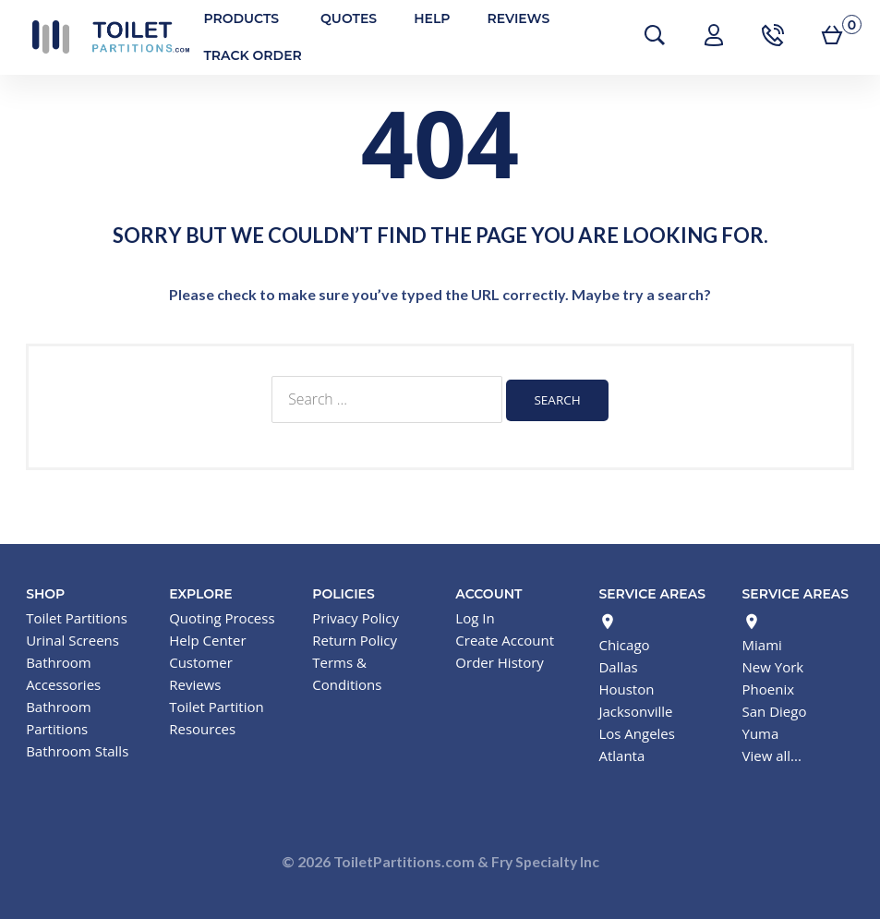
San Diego (774, 709)
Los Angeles (636, 731)
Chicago (623, 643)
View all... (772, 753)
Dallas (617, 665)
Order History (499, 660)
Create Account (504, 638)
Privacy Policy (355, 616)
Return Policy (354, 638)
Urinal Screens (72, 638)
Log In (474, 616)
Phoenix (768, 687)
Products (232, 18)
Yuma (760, 731)
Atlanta (621, 753)
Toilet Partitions (101, 36)
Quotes (339, 18)
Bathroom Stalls (77, 749)
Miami (762, 643)
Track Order (243, 55)
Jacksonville (635, 709)
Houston (626, 687)
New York (773, 665)
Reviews (508, 18)
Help (422, 18)
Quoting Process (221, 616)
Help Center (207, 638)
